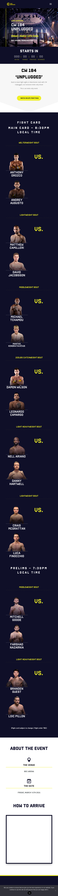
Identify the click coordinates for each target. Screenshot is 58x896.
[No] (55, 891)
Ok (29, 893)
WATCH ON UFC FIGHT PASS (30, 98)
